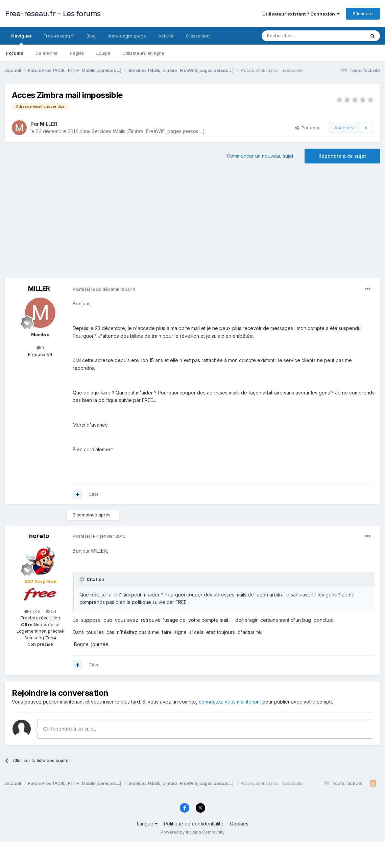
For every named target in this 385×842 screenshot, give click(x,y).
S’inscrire (363, 13)
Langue (147, 823)
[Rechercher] (298, 35)
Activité (166, 36)
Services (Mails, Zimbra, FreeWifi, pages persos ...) (148, 131)
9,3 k (32, 611)
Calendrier (46, 53)
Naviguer (21, 39)
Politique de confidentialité (193, 823)
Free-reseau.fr (59, 36)
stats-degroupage (127, 36)
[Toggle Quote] (82, 579)
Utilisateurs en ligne (143, 53)
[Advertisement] (193, 224)
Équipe (103, 53)
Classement (198, 36)
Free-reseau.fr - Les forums (53, 13)
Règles (77, 53)
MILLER (48, 124)
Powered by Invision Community (193, 832)
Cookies (239, 823)
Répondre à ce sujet (342, 156)
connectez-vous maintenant (230, 702)
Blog (91, 36)
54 (51, 611)
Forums (14, 53)
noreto (39, 535)
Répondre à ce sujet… (71, 729)
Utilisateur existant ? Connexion (301, 14)
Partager (307, 127)
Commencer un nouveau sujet (260, 156)
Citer (94, 494)
